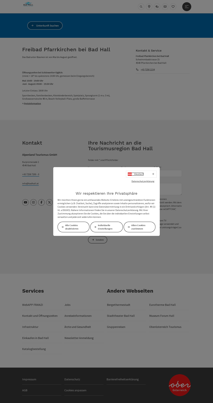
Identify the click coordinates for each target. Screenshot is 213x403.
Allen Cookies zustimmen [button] (139, 227)
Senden (100, 239)
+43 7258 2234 (148, 69)
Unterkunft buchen (47, 25)
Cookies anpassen (75, 390)
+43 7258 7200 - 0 (30, 174)
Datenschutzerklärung (142, 181)
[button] (35, 61)
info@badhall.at (30, 183)
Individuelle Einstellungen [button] (105, 227)
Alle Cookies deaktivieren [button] (72, 227)
